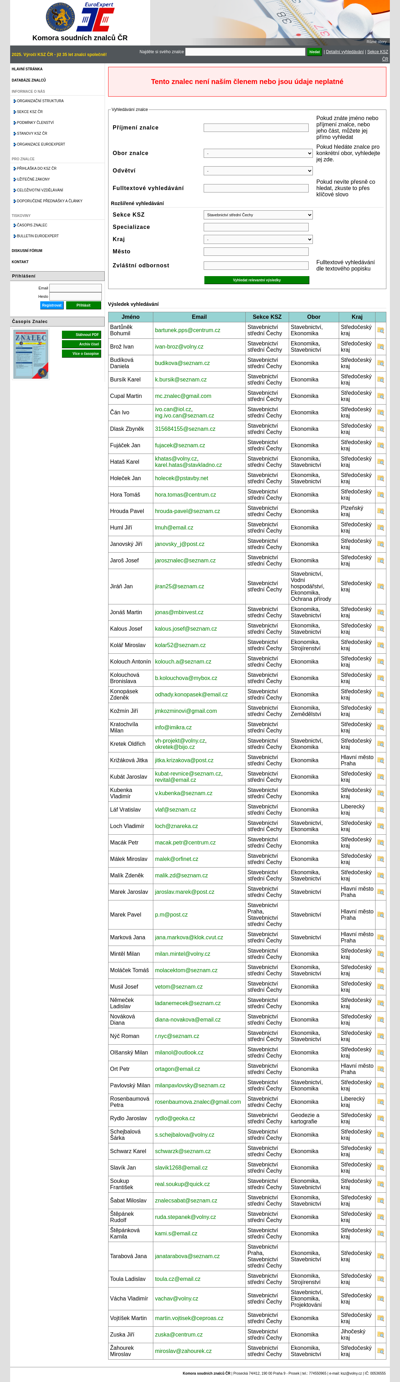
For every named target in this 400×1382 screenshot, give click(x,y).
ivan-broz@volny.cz (179, 347)
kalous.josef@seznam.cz (186, 629)
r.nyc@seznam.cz (177, 1036)
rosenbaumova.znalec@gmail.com (198, 1102)
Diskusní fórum (27, 251)
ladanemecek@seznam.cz (188, 1003)
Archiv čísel (89, 344)
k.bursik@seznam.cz (181, 380)
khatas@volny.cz (176, 459)
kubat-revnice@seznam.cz (188, 774)
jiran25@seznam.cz (179, 586)
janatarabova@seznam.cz (187, 1256)
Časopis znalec (32, 225)
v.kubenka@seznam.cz (183, 793)
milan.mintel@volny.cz (182, 954)
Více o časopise (86, 354)
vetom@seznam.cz (179, 987)
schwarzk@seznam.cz (183, 1151)
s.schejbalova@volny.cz (185, 1135)
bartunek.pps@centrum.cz (187, 330)
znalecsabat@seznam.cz (186, 1201)
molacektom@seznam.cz (186, 970)
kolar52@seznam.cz (180, 645)
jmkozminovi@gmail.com (186, 711)
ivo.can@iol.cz (173, 409)
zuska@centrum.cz (179, 1335)
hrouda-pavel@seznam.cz (187, 511)
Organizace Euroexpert (41, 144)
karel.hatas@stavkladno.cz (188, 465)
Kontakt (20, 262)
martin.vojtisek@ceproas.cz (189, 1318)
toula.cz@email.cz (178, 1279)
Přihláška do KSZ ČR (37, 168)
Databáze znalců (29, 80)
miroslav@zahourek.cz (183, 1351)
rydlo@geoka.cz (175, 1118)
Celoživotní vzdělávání (40, 190)
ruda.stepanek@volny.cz (185, 1217)
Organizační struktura (40, 101)
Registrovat (52, 305)
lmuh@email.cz (174, 528)
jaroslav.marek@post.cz (185, 892)
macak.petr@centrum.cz (185, 843)
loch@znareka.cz (176, 826)
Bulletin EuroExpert (38, 236)
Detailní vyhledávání (345, 51)
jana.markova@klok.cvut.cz (189, 937)
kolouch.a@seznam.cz (183, 662)
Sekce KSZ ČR (30, 112)
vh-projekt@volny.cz (180, 741)
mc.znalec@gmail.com (183, 396)
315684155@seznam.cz (185, 429)
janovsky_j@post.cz (180, 544)
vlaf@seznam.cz (175, 810)
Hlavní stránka (27, 69)
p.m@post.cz (171, 915)
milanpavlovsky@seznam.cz (190, 1085)
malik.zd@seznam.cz (181, 875)
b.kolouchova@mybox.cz (186, 678)
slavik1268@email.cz (181, 1168)
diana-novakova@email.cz (188, 1020)
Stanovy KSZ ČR (32, 133)
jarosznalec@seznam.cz (185, 560)
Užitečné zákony (33, 179)
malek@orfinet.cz (176, 859)
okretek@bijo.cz (175, 747)
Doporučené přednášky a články (50, 201)
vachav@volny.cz (176, 1299)
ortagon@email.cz (177, 1069)
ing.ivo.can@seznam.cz (184, 416)
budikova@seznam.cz (182, 363)
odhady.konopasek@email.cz (191, 694)
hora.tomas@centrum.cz (185, 495)
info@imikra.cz (173, 727)
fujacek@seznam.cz (180, 445)
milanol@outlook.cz (179, 1052)
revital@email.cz (175, 780)
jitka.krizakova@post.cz (184, 760)
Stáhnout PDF (87, 335)
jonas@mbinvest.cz (179, 612)
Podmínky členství (35, 123)
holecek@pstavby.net (181, 478)
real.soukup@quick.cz (182, 1184)
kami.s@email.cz (176, 1233)
